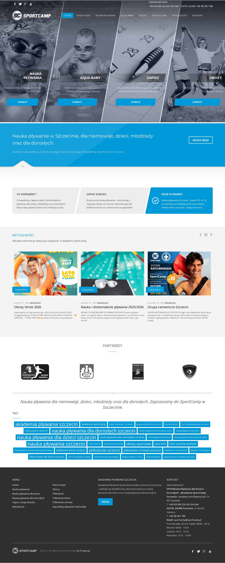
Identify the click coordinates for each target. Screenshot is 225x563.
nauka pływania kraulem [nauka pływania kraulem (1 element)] (159, 437)
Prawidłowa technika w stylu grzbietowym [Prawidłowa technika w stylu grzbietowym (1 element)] (34, 450)
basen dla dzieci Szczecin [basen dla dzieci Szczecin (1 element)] (121, 424)
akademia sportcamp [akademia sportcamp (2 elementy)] (94, 424)
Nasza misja (59, 485)
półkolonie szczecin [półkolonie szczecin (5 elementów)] (104, 450)
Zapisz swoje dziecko (23, 502)
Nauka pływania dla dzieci (26, 493)
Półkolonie (58, 493)
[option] (45, 285)
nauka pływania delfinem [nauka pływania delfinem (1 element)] (36, 431)
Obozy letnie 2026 (27, 307)
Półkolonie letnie (61, 498)
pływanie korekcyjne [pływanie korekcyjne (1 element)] (200, 450)
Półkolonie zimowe (63, 502)
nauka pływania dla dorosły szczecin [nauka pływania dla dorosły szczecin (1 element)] (155, 431)
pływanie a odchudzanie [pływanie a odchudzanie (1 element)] (176, 450)
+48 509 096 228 (157, 6)
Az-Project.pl (83, 550)
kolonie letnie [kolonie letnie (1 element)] (171, 424)
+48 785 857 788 (204, 6)
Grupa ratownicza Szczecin (168, 307)
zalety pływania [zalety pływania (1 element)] (153, 457)
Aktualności (35, 303)
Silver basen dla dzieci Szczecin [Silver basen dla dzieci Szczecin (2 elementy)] (47, 457)
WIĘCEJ (105, 501)
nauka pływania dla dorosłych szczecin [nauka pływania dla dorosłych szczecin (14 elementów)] (93, 431)
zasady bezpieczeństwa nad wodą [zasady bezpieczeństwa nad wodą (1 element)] (179, 457)
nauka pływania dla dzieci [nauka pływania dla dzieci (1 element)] (187, 431)
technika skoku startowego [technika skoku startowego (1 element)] (106, 457)
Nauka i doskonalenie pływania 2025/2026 (112, 307)
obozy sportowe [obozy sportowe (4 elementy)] (138, 444)
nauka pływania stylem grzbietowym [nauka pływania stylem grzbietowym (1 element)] (190, 437)
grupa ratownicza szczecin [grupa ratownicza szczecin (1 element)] (149, 424)
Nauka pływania (21, 489)
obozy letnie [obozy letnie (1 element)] (94, 444)
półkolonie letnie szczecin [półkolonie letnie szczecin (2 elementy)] (70, 450)
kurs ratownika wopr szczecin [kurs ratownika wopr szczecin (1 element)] (195, 424)
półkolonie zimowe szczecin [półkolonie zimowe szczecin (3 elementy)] (142, 450)
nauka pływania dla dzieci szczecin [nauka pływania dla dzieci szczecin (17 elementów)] (56, 437)
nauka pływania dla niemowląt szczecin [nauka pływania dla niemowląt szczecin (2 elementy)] (122, 437)
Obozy (56, 489)
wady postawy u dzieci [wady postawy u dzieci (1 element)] (132, 457)
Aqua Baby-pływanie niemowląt (69, 506)
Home (15, 485)
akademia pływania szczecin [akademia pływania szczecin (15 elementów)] (46, 424)
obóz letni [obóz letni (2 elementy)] (160, 444)
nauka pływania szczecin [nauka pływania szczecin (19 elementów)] (56, 444)
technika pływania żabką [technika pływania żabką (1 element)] (79, 457)
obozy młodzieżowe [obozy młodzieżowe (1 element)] (113, 444)
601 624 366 (172, 6)
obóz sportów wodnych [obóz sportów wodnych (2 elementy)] (183, 444)
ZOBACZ (23, 102)
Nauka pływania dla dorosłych (28, 498)
